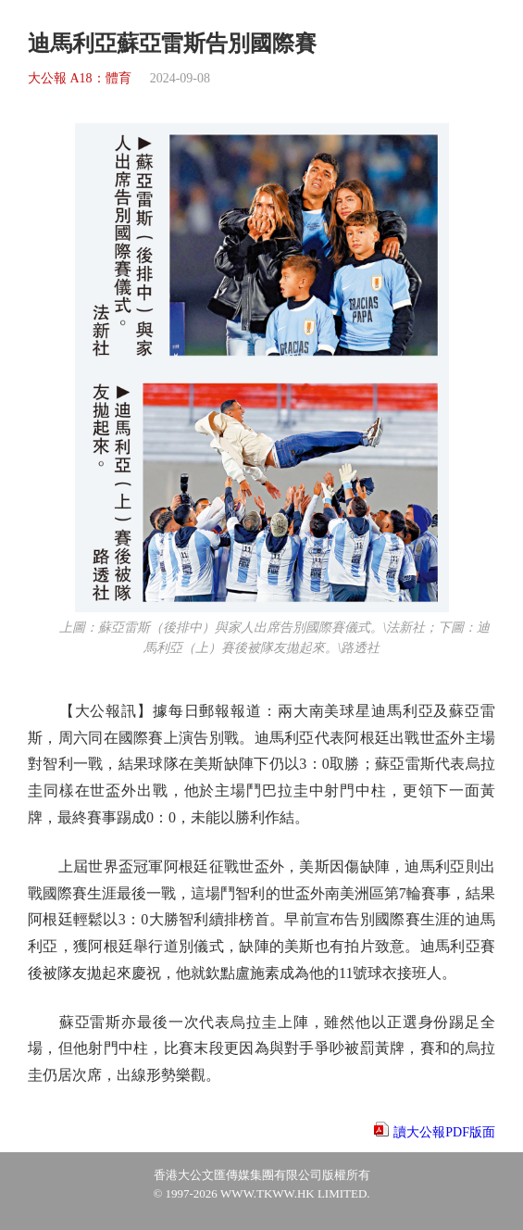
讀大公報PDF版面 (444, 1132)
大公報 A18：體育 (79, 78)
